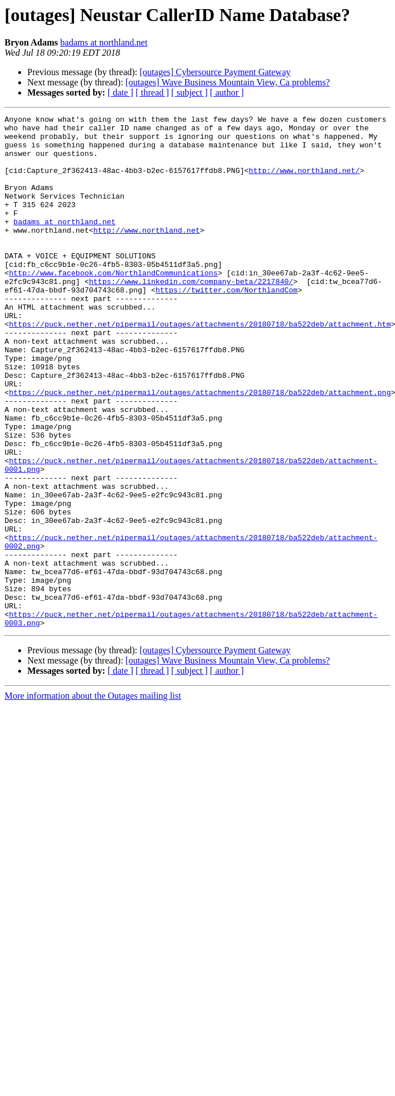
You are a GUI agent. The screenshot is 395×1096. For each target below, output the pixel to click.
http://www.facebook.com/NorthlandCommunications (113, 305)
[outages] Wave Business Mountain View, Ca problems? (227, 82)
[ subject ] (189, 92)
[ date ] (120, 92)
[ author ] (227, 92)
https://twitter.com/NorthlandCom (226, 325)
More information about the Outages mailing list (93, 798)
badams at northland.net (103, 42)
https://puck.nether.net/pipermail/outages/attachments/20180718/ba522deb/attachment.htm (200, 366)
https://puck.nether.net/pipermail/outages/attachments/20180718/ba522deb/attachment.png (200, 448)
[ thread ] (152, 92)
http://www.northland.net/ (304, 182)
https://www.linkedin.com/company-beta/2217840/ (191, 315)
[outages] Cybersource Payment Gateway (214, 72)
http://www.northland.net (146, 254)
